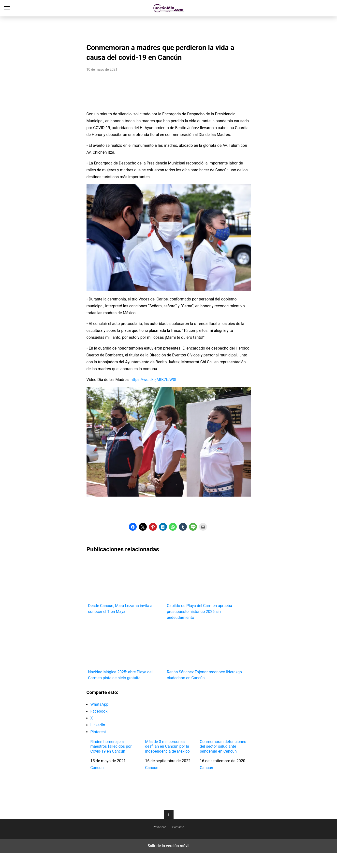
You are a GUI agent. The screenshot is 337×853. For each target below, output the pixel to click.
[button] (133, 527)
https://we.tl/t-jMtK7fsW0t (153, 379)
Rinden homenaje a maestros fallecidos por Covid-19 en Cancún (111, 746)
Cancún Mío (168, 8)
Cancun (97, 767)
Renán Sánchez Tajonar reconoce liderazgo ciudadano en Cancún (204, 652)
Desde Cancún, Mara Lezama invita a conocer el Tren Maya (125, 586)
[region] (168, 28)
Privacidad (159, 827)
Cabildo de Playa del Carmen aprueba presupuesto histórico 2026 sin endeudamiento (204, 589)
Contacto (178, 827)
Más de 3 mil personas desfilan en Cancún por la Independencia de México (167, 746)
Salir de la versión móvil (168, 845)
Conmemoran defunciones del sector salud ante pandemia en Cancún (223, 746)
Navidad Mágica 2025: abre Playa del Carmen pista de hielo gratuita (125, 652)
